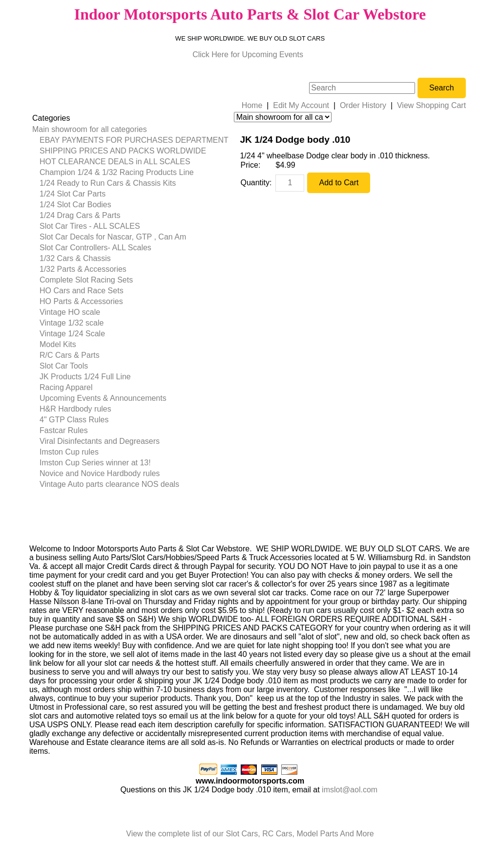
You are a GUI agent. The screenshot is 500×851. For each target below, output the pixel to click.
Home (252, 105)
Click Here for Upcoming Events (247, 54)
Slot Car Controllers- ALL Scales (95, 247)
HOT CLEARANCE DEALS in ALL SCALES (115, 161)
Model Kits (58, 344)
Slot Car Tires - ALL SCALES (90, 226)
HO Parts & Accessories (81, 301)
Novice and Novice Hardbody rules (100, 473)
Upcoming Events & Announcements (103, 398)
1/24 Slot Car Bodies (75, 204)
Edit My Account (301, 105)
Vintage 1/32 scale (72, 323)
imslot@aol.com (349, 790)
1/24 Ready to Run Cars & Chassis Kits (108, 183)
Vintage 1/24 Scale (72, 333)
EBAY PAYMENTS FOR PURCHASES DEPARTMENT (134, 140)
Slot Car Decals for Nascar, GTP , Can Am (113, 237)
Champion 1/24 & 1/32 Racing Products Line (117, 172)
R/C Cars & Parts (70, 355)
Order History (363, 105)
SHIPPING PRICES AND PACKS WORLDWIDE (123, 151)
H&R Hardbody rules (75, 409)
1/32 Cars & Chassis (75, 258)
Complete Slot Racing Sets (86, 280)
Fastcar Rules (64, 430)
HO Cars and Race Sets (82, 290)
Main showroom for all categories (89, 129)
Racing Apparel (66, 387)
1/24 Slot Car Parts (72, 194)
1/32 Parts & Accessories (83, 269)
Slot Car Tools (64, 366)
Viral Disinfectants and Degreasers (100, 441)
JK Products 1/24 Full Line (85, 376)
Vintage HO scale (70, 312)
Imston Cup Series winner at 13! (95, 462)
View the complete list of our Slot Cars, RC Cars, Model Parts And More (250, 833)
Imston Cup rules (69, 452)
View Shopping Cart (431, 105)
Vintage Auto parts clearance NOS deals (109, 484)
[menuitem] (130, 129)
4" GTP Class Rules (74, 419)
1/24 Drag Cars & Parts (80, 215)
